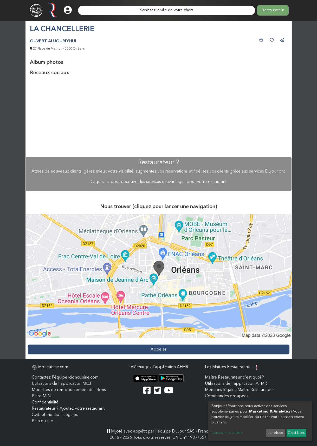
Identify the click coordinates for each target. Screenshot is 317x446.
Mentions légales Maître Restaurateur (239, 390)
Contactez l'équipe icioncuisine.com (65, 377)
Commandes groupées (226, 396)
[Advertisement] (158, 116)
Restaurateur (273, 10)
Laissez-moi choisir (227, 433)
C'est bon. (296, 433)
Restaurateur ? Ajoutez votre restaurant (68, 409)
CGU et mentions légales (55, 415)
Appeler (158, 349)
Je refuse (275, 433)
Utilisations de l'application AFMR (236, 384)
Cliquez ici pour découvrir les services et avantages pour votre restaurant (159, 182)
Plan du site (42, 421)
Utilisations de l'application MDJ (61, 384)
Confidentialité (45, 402)
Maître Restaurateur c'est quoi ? (234, 377)
